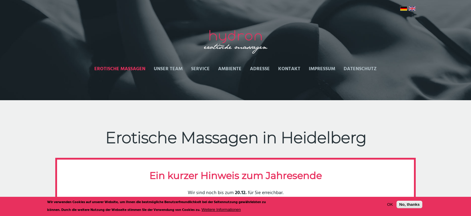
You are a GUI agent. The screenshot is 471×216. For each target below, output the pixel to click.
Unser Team (168, 69)
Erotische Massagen (119, 69)
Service (200, 69)
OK (390, 205)
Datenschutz (360, 69)
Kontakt (289, 69)
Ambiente (230, 69)
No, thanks (409, 205)
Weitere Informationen (221, 210)
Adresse (260, 69)
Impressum (322, 69)
